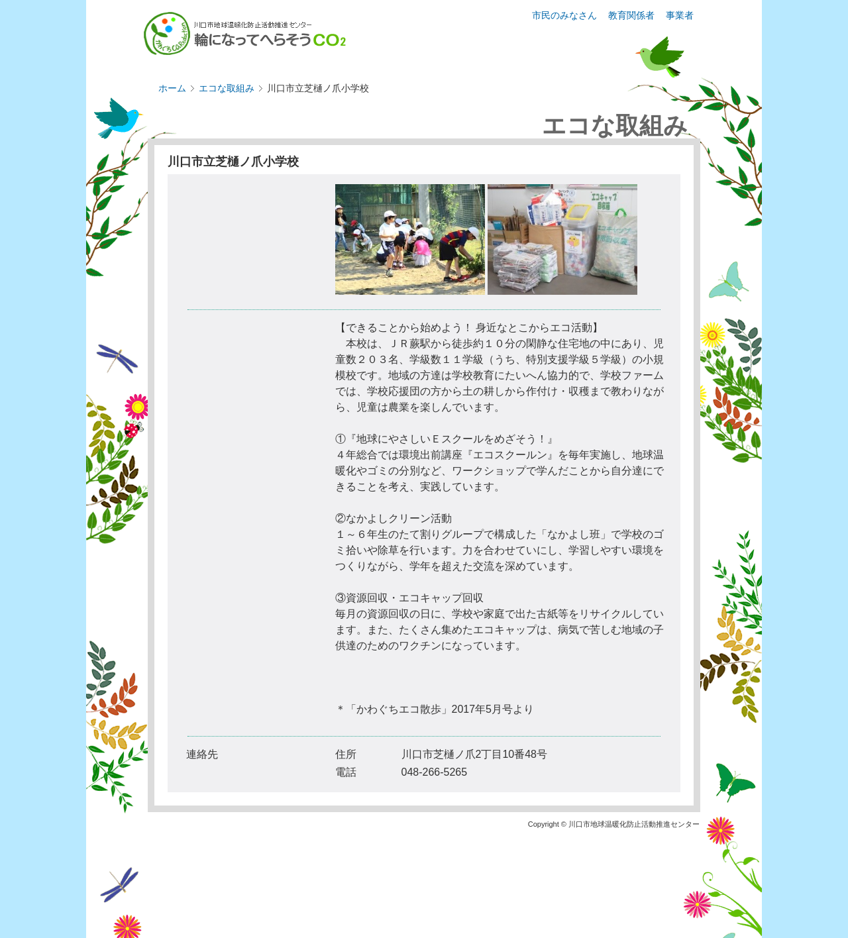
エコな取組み (226, 88)
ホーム (172, 88)
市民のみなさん (564, 15)
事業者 (680, 15)
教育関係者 (631, 15)
